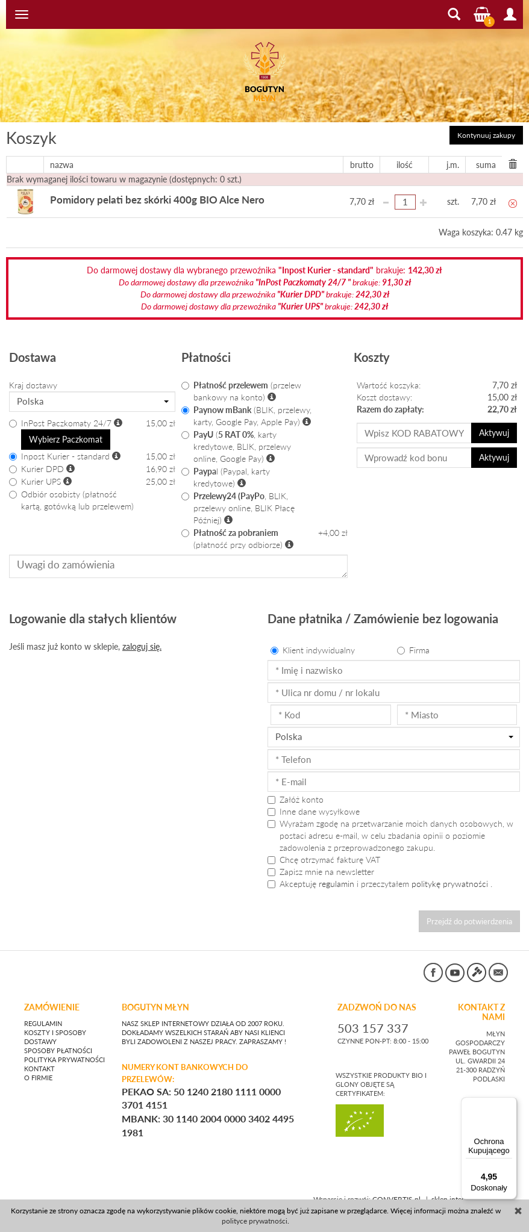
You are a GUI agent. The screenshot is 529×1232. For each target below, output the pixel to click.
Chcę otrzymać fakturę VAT (324, 859)
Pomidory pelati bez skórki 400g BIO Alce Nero (137, 200)
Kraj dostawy (33, 385)
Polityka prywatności (64, 1055)
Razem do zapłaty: (390, 409)
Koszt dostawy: (384, 397)
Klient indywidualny (313, 650)
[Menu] (509, 1104)
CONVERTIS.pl (396, 1193)
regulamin (336, 884)
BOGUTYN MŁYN (155, 1002)
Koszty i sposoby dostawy (55, 1032)
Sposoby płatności (58, 1046)
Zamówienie (52, 1002)
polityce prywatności (254, 1220)
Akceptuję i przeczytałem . (380, 884)
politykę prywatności (450, 884)
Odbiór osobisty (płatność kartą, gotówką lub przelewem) (71, 498)
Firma (413, 650)
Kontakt (39, 1064)
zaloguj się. (141, 646)
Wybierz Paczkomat (60, 438)
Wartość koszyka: (389, 385)
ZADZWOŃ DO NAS (376, 1002)
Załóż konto (296, 799)
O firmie (38, 1073)
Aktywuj (496, 432)
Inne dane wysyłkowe (314, 811)
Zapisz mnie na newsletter (321, 871)
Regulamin (43, 1018)
